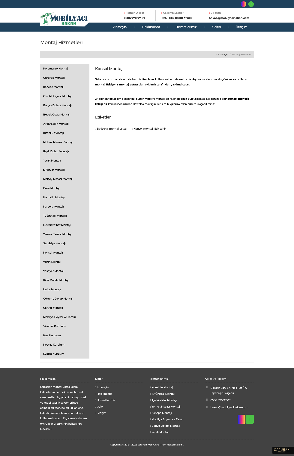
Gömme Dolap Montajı (58, 298)
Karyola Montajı (53, 206)
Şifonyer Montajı (54, 169)
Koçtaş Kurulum (53, 344)
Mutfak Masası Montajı (58, 142)
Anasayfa (120, 27)
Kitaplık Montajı (53, 133)
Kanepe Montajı (53, 87)
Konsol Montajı (53, 252)
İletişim (241, 27)
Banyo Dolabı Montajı (57, 105)
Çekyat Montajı (53, 308)
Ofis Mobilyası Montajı (57, 96)
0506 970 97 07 (217, 400)
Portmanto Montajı (55, 68)
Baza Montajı (51, 188)
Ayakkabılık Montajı (56, 123)
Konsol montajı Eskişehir (149, 128)
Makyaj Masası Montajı (58, 179)
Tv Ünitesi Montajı (55, 215)
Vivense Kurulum (54, 326)
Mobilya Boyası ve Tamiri (59, 317)
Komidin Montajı (54, 197)
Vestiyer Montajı (53, 271)
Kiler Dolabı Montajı (56, 280)
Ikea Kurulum (52, 335)
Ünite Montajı (52, 289)
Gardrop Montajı (54, 77)
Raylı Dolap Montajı (56, 151)
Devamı (46, 429)
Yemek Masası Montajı (57, 234)
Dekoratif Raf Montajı (57, 225)
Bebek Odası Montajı (56, 114)
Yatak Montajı (52, 160)
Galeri (216, 27)
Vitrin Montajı (52, 261)
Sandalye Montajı (54, 243)
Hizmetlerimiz (186, 27)
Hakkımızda (151, 27)
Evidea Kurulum (53, 354)
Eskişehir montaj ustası (111, 128)
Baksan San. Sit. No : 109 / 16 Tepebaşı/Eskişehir (226, 390)
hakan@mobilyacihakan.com (226, 407)
